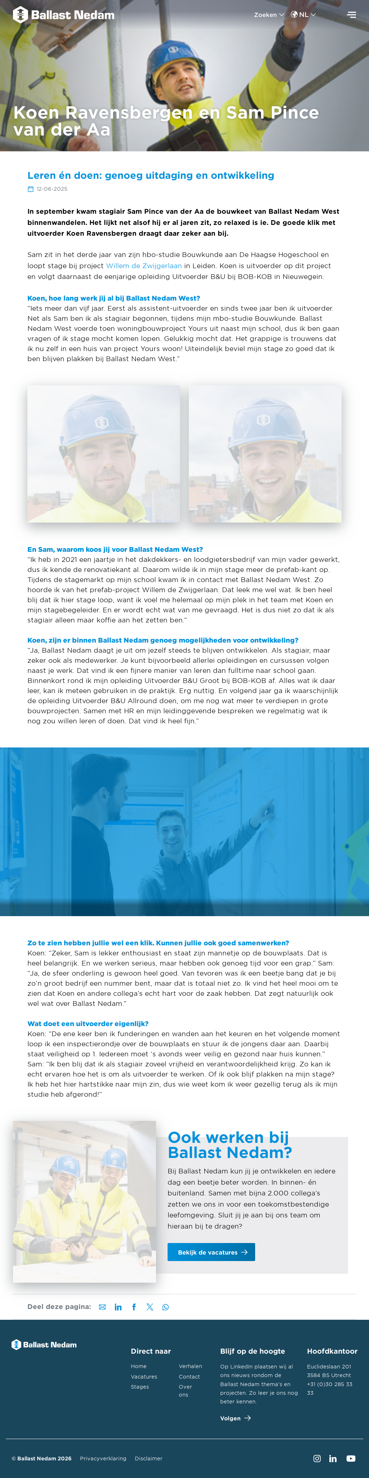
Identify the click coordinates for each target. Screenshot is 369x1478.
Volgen (234, 1418)
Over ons (185, 1390)
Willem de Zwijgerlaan (144, 266)
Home (139, 1366)
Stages (140, 1387)
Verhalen (190, 1366)
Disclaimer (149, 1458)
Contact (189, 1376)
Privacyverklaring (103, 1458)
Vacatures (144, 1376)
